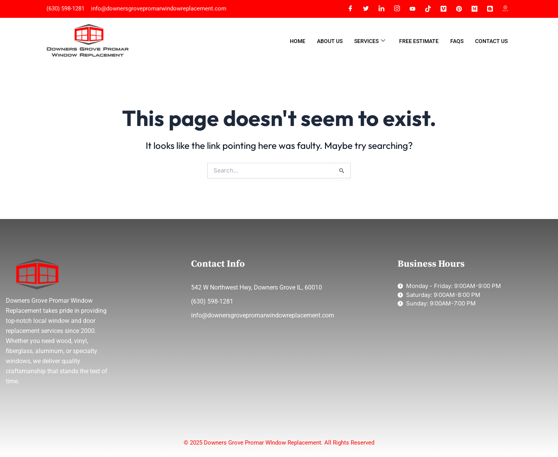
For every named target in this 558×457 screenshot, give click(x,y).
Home (297, 41)
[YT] (412, 9)
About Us (330, 41)
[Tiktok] (428, 9)
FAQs (456, 41)
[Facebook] (350, 9)
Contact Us (491, 41)
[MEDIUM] (474, 9)
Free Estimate (419, 41)
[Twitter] (366, 9)
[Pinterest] (459, 9)
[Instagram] (397, 9)
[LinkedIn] (381, 9)
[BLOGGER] (490, 9)
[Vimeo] (443, 9)
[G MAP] (505, 9)
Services (369, 41)
